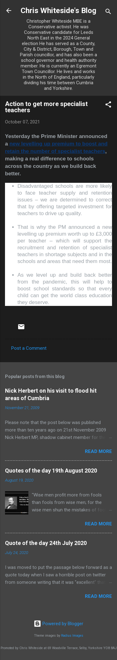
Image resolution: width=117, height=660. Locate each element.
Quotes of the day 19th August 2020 (51, 470)
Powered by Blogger (58, 623)
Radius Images (72, 636)
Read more (98, 451)
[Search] (108, 12)
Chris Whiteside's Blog (58, 10)
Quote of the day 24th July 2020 (46, 543)
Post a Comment (28, 348)
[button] (108, 105)
